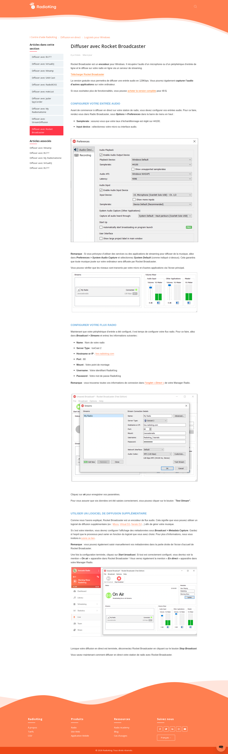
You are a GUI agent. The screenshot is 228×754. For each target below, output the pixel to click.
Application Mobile (80, 735)
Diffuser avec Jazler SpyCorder (41, 100)
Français (166, 737)
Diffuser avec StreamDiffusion (40, 120)
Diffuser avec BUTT (42, 56)
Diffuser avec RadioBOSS (44, 84)
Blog (116, 731)
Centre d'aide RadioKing (44, 37)
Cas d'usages (120, 735)
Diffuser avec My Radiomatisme (40, 110)
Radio (74, 727)
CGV (30, 735)
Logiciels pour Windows (97, 37)
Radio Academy (121, 727)
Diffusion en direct (70, 37)
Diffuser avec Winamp (43, 70)
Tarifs (31, 731)
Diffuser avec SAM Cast (43, 77)
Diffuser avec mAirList (43, 91)
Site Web (75, 731)
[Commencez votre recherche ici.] (196, 6)
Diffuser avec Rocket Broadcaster (42, 131)
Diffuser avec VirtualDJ (43, 63)
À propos (32, 727)
